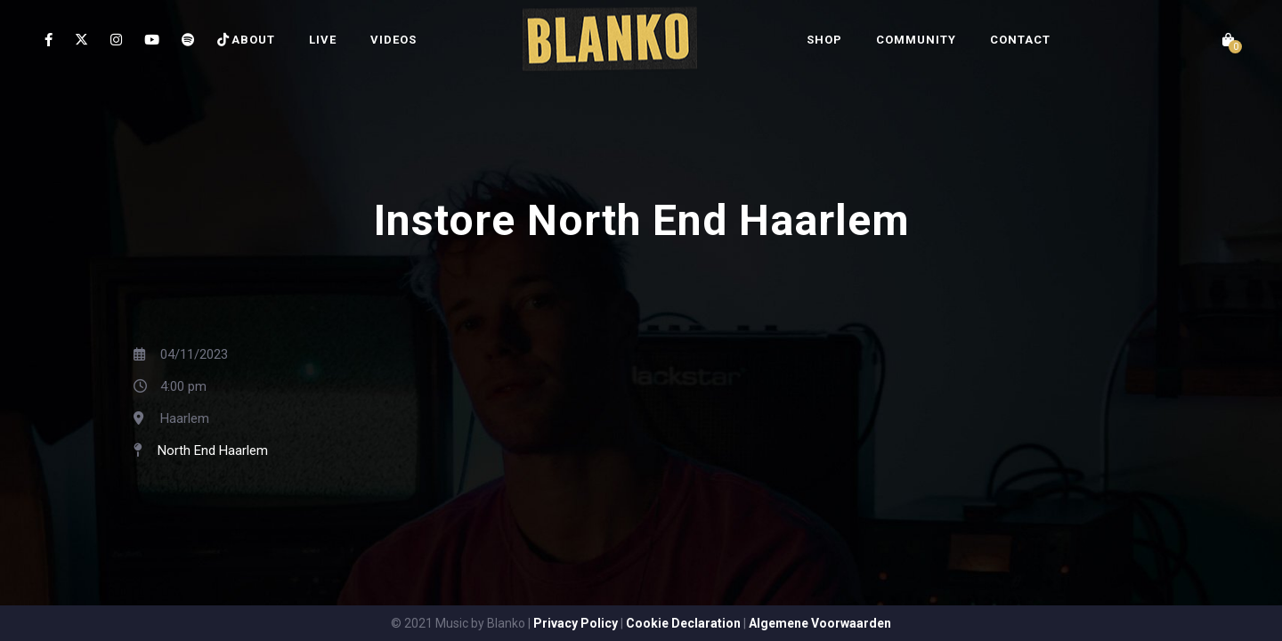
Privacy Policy (575, 623)
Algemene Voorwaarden (820, 623)
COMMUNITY (916, 39)
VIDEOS (393, 39)
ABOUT (253, 39)
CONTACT (1020, 39)
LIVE (323, 39)
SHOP (824, 39)
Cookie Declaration (683, 623)
